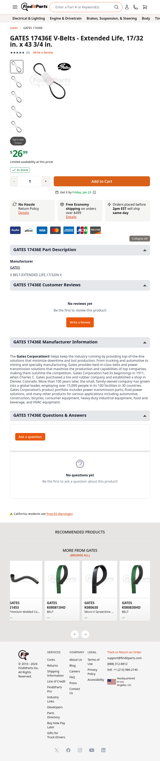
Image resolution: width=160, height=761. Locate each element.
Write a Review (43, 52)
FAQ (72, 677)
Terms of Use (93, 662)
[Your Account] (126, 7)
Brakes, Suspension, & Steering (112, 18)
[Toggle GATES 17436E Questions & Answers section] (145, 416)
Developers (54, 707)
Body (146, 18)
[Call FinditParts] (135, 7)
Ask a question (30, 436)
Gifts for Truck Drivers (56, 735)
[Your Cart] (145, 7)
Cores (51, 660)
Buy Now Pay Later (56, 725)
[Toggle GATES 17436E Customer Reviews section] (145, 285)
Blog (72, 665)
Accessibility (96, 680)
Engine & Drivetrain (66, 18)
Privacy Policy (92, 672)
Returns (52, 665)
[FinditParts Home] (34, 7)
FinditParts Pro (54, 689)
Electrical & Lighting (28, 18)
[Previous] (75, 634)
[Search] (82, 7)
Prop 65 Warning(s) (60, 514)
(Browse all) (80, 555)
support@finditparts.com (124, 658)
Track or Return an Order (124, 652)
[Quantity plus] (45, 181)
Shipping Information (55, 673)
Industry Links (53, 699)
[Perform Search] (116, 7)
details (71, 217)
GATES (15, 267)
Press (73, 683)
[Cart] (145, 7)
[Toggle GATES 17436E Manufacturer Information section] (145, 342)
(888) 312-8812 (117, 664)
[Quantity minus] (14, 181)
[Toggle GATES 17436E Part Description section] (145, 250)
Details (23, 213)
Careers (74, 671)
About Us (75, 660)
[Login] (126, 7)
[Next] (85, 634)
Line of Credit (56, 681)
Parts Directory (53, 715)
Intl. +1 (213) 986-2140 (122, 670)
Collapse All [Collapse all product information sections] (140, 238)
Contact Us (74, 691)
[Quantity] (28, 181)
